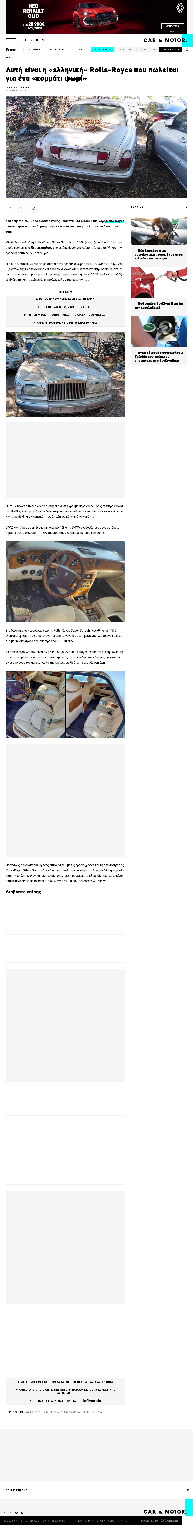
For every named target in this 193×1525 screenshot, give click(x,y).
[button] (11, 40)
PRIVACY (123, 1520)
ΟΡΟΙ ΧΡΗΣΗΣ (105, 1520)
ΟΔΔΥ (99, 1412)
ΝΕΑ (8, 57)
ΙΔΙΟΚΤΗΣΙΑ (57, 49)
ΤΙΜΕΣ (80, 49)
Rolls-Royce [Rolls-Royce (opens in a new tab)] (115, 221)
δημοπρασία (51, 1412)
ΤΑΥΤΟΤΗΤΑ (86, 1520)
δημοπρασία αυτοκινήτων (77, 1412)
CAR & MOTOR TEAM (18, 87)
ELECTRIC (102, 49)
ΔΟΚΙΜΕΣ (35, 49)
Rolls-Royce (33, 1412)
